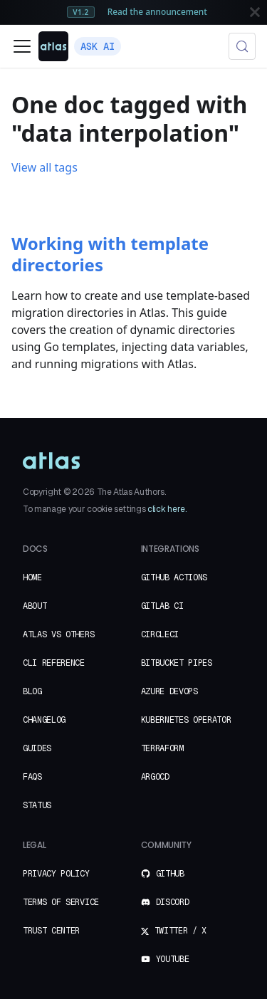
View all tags (44, 167)
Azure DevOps (169, 691)
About (34, 606)
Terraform (162, 748)
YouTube (165, 959)
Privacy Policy (56, 873)
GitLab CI (162, 606)
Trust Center (51, 930)
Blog (32, 691)
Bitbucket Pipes (176, 663)
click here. (166, 509)
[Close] (255, 12)
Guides (37, 748)
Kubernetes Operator (186, 720)
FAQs (32, 777)
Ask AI (97, 46)
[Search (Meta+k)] (242, 46)
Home (32, 577)
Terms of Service (61, 902)
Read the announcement (157, 11)
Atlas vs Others (58, 634)
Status (37, 805)
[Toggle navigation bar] (22, 46)
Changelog (44, 720)
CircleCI (160, 634)
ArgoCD (155, 777)
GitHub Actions (174, 577)
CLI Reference (54, 663)
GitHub (162, 873)
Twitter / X (173, 930)
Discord (165, 902)
